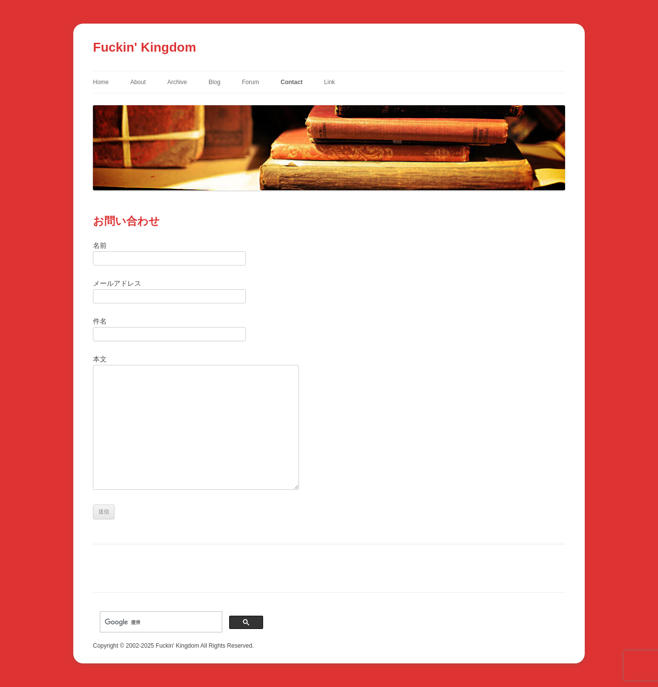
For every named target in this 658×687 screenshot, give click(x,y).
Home (101, 82)
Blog (214, 82)
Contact (292, 82)
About (138, 82)
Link (329, 82)
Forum (250, 82)
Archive (177, 82)
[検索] (160, 622)
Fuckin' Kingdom (144, 47)
